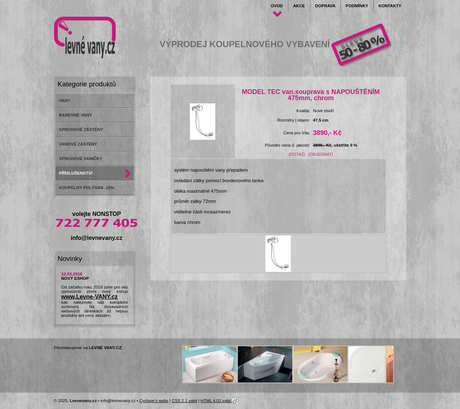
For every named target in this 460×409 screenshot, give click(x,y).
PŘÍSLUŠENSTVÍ (76, 173)
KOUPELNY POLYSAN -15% (86, 187)
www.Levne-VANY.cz (89, 297)
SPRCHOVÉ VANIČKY (80, 158)
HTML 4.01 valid (219, 400)
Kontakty (389, 6)
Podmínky (357, 6)
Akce (299, 6)
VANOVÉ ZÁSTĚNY (78, 144)
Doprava (325, 6)
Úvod (277, 6)
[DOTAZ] (297, 154)
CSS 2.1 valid (184, 400)
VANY (64, 100)
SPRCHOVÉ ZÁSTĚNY (81, 129)
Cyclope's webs (153, 400)
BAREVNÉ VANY (75, 115)
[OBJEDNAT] (321, 154)
